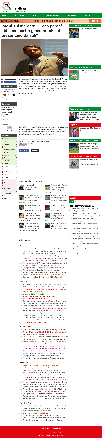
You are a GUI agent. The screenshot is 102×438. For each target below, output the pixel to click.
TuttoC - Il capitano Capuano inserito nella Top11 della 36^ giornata (46, 408)
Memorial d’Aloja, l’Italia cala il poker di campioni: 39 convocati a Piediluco (48, 387)
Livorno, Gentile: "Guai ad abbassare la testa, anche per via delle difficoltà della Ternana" (54, 406)
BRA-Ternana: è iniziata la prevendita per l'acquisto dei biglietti (44, 377)
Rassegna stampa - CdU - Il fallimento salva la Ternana (42, 315)
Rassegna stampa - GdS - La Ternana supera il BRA (41, 265)
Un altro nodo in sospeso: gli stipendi (36, 413)
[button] (9, 127)
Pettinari (5, 117)
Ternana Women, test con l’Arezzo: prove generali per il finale (44, 348)
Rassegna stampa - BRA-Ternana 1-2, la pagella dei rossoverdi (45, 263)
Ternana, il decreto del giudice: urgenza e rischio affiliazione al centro (47, 389)
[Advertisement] (85, 93)
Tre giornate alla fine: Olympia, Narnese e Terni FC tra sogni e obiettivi (47, 344)
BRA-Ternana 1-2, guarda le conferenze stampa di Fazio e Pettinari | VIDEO (49, 284)
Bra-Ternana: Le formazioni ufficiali (35, 299)
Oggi (71, 201)
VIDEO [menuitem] (87, 15)
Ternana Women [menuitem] (52, 15)
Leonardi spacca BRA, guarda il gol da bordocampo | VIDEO (32, 208)
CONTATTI (51, 432)
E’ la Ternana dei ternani (32, 291)
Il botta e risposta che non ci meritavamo (37, 410)
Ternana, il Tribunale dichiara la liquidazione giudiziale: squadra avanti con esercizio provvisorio (56, 332)
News (25, 141)
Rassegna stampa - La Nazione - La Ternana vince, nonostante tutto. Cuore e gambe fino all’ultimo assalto (60, 268)
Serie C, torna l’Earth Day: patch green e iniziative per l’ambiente (45, 337)
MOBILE (57, 432)
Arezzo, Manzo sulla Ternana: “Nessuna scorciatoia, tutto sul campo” (47, 384)
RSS (62, 432)
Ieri (75, 201)
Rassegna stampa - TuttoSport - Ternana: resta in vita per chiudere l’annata (49, 313)
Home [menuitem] (4, 15)
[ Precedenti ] (9, 100)
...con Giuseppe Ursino (79, 253)
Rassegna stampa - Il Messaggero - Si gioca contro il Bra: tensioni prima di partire (51, 320)
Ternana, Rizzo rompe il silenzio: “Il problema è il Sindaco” (43, 420)
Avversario (74, 109)
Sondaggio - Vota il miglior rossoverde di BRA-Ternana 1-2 (58, 208)
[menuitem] (98, 15)
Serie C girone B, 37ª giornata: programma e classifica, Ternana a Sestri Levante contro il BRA (56, 303)
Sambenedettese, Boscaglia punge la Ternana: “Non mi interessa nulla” (47, 301)
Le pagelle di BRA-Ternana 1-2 (33, 294)
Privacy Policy (57, 428)
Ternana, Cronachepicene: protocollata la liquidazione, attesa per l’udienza (49, 382)
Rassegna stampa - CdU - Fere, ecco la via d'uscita (41, 356)
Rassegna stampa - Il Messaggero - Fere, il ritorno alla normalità (45, 396)
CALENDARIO (42, 432)
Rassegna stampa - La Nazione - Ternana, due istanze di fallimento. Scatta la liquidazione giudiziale (57, 394)
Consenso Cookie (46, 428)
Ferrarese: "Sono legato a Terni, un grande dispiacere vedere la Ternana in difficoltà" (52, 346)
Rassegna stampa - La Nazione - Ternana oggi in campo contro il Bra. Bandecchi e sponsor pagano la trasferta (61, 317)
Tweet (35, 150)
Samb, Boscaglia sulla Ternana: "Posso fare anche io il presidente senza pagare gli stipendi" (55, 306)
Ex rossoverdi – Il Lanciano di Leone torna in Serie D (33, 187)
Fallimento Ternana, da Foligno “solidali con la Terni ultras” (43, 370)
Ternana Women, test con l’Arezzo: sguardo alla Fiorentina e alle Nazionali (49, 308)
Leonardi (5, 119)
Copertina (73, 67)
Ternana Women (76, 140)
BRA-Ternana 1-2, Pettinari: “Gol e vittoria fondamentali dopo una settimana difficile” (52, 287)
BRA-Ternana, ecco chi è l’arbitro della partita (38, 368)
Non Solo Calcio (76, 156)
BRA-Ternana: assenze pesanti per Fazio (37, 334)
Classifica (5, 135)
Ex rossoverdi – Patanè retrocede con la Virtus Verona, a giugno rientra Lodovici (51, 251)
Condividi (24, 150)
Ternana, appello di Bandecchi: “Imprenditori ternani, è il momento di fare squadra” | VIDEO (54, 391)
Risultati (9, 131)
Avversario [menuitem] (72, 15)
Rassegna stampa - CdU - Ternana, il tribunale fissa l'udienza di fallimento (48, 398)
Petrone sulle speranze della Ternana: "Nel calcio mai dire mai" (44, 418)
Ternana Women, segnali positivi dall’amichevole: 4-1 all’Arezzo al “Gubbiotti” (49, 260)
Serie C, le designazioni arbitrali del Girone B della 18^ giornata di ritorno (48, 372)
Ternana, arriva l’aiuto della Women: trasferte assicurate (42, 375)
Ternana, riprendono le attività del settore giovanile (40, 415)
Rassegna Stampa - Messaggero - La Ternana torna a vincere (44, 272)
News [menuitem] (35, 15)
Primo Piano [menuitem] (19, 15)
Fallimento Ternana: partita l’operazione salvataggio (42, 365)
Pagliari (5, 124)
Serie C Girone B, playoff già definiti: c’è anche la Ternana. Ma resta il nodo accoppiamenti (54, 253)
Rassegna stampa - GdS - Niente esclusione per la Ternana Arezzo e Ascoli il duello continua (55, 310)
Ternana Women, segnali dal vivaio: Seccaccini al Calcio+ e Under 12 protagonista (51, 379)
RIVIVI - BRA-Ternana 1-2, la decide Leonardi (39, 296)
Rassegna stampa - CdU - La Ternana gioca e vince (41, 270)
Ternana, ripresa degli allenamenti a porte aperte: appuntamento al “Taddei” (49, 256)
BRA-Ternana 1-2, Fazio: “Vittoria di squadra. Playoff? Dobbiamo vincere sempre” (51, 289)
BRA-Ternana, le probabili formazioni (35, 322)
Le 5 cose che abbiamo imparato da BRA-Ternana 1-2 (43, 275)
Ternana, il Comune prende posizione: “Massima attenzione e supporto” (47, 358)
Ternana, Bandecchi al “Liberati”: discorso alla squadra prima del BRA (59, 226)
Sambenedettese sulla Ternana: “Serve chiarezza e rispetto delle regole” (48, 351)
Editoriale (73, 25)
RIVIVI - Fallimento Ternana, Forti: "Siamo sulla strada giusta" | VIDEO (48, 341)
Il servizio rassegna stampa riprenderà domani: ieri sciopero (43, 353)
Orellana (5, 122)
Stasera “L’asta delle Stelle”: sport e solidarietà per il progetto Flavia (46, 339)
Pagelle (73, 125)
